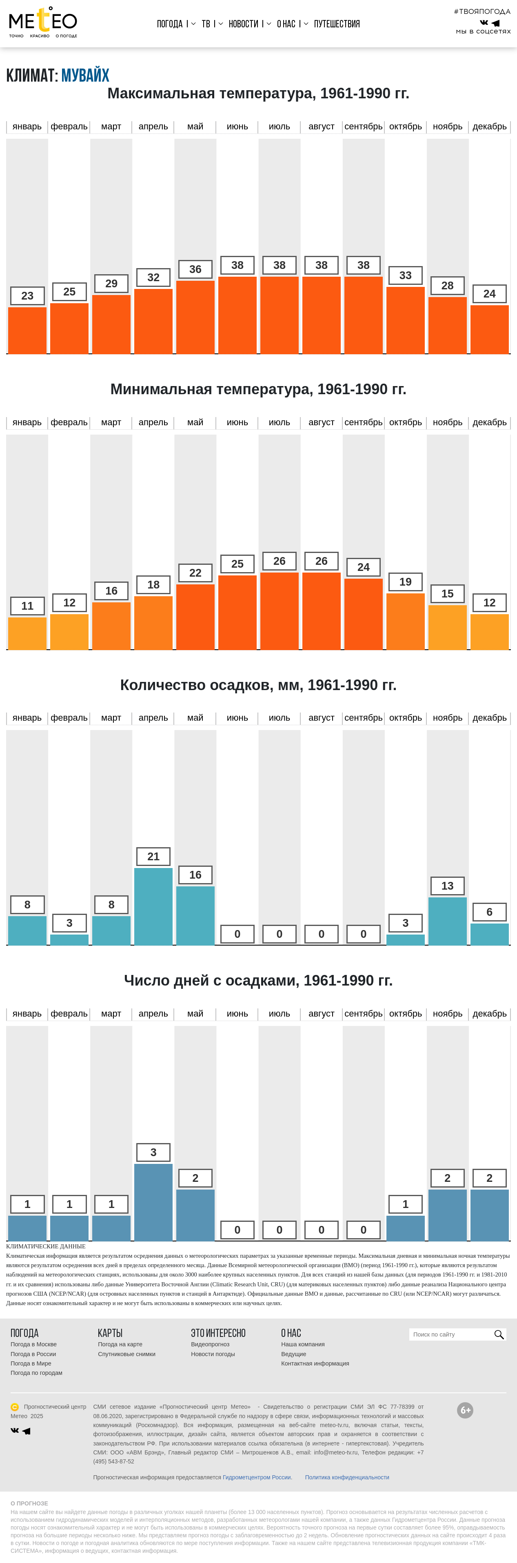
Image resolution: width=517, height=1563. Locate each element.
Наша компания (303, 1344)
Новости (243, 25)
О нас (284, 25)
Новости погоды (213, 1354)
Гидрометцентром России (257, 1477)
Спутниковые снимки (126, 1354)
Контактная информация (315, 1363)
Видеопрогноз (210, 1344)
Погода (172, 25)
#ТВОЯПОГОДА (482, 11)
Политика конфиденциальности (347, 1477)
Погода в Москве (34, 1344)
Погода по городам (36, 1373)
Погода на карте (120, 1344)
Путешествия (334, 25)
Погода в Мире (31, 1363)
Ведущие (293, 1354)
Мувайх (85, 77)
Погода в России (33, 1354)
